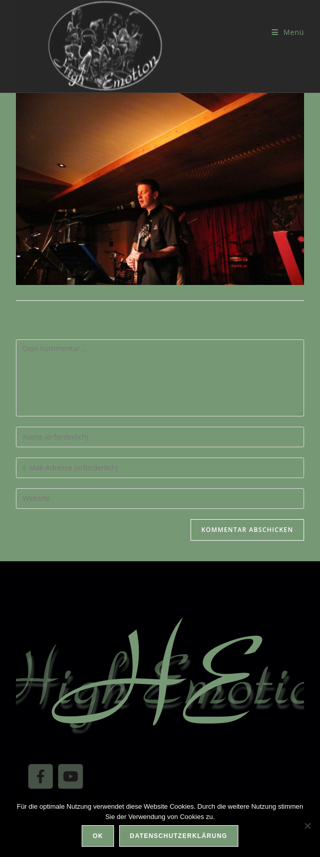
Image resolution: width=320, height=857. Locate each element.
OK (97, 836)
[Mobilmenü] (288, 32)
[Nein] (307, 826)
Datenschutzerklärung (179, 836)
